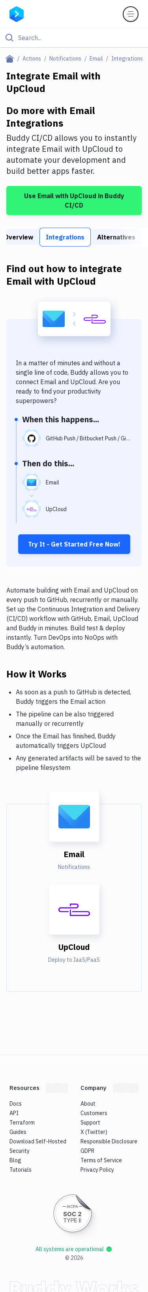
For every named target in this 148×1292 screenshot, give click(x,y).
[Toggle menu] (131, 14)
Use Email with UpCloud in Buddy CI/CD (74, 200)
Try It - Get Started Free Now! (74, 544)
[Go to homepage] (16, 13)
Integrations (65, 237)
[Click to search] (74, 37)
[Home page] (11, 58)
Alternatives (116, 237)
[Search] (80, 38)
